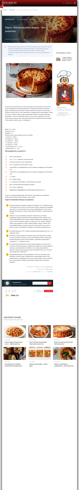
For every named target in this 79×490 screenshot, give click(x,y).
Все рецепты (12, 9)
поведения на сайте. (37, 271)
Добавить (37, 291)
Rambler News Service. (49, 266)
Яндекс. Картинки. (49, 269)
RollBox (5, 9)
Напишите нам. (50, 271)
